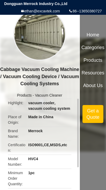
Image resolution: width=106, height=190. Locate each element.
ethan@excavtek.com (42, 11)
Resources (93, 72)
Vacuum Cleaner (48, 95)
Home (93, 34)
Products (24, 95)
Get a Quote (92, 114)
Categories (92, 47)
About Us (93, 85)
